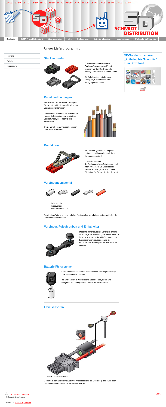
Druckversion (12, 394)
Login (158, 394)
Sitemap (25, 394)
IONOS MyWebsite (23, 402)
